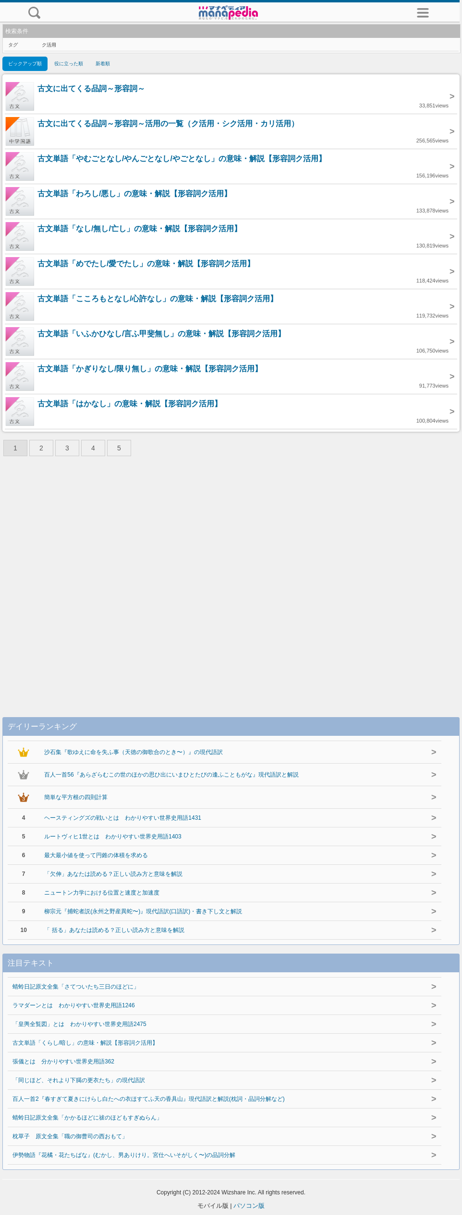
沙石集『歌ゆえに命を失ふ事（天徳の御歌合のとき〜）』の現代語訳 (133, 752)
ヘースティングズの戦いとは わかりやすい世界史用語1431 (122, 817)
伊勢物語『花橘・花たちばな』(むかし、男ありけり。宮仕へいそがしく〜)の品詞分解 (123, 1155)
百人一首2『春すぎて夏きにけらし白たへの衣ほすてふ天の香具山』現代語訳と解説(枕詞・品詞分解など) (148, 1099)
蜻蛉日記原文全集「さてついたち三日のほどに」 (75, 986)
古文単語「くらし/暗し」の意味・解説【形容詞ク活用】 (85, 1042)
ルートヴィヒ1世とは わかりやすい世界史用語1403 (112, 836)
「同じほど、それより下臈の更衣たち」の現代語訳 (78, 1080)
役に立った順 (68, 63)
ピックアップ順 (25, 63)
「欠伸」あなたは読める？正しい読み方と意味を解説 (113, 874)
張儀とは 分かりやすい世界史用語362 (63, 1061)
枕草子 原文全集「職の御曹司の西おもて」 (70, 1136)
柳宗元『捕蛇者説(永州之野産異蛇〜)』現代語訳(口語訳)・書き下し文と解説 (143, 911)
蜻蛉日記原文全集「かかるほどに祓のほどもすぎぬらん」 (87, 1117)
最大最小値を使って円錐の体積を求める (96, 855)
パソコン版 (249, 1205)
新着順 (103, 63)
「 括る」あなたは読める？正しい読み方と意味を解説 (114, 930)
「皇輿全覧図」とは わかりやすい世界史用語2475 (79, 1024)
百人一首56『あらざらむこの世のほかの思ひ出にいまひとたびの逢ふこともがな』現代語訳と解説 (171, 774)
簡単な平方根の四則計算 (76, 797)
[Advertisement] (231, 579)
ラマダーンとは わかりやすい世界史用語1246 (73, 1005)
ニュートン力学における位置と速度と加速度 (101, 892)
